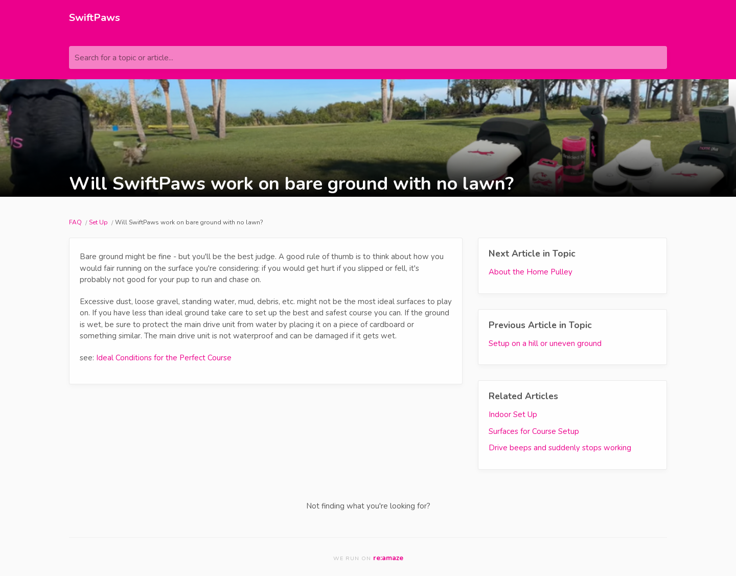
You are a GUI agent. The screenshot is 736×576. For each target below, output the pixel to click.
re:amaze (388, 558)
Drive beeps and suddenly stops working (560, 448)
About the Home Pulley (530, 272)
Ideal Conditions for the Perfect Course (164, 358)
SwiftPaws (94, 18)
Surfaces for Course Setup (534, 431)
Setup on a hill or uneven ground (545, 343)
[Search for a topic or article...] (368, 57)
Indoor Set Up (513, 414)
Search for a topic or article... (124, 58)
